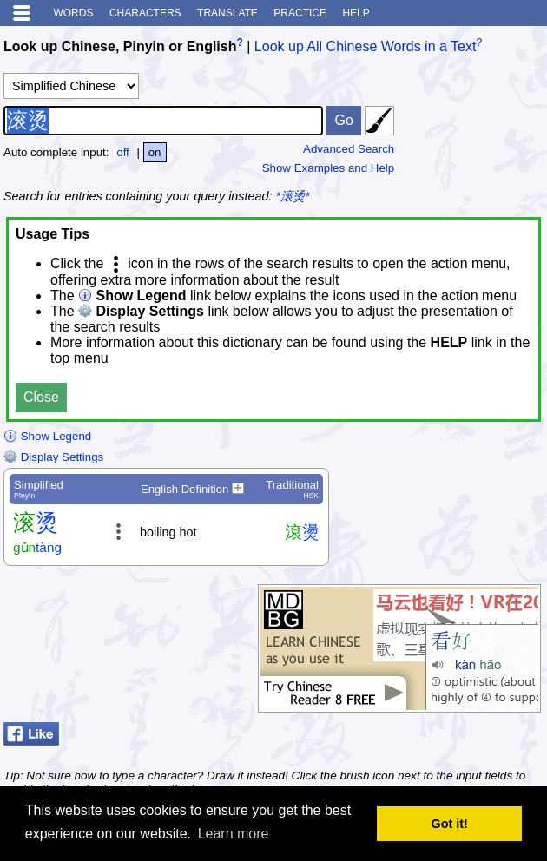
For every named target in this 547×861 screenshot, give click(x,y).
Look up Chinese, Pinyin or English (119, 46)
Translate (227, 13)
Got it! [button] (450, 824)
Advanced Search (348, 148)
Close (41, 397)
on (154, 152)
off (122, 152)
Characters (145, 13)
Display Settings (53, 456)
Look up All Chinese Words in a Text (365, 46)
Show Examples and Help (328, 167)
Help (355, 13)
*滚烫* (293, 196)
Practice (300, 13)
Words (73, 13)
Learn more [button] (233, 833)
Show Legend (47, 436)
